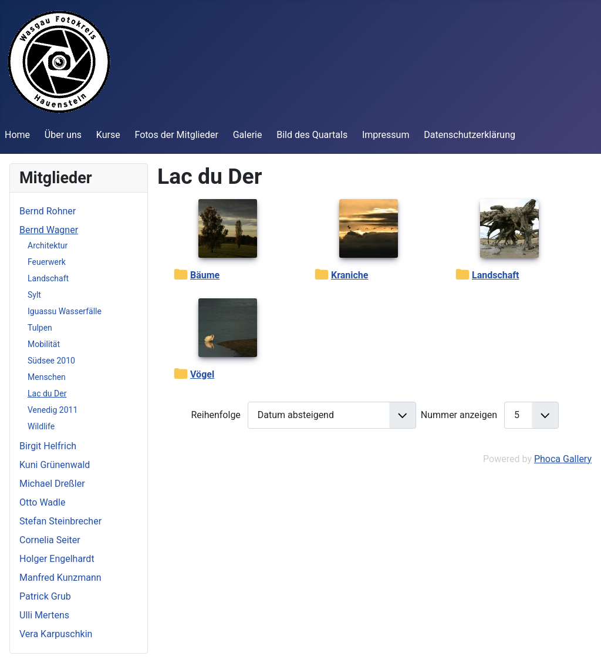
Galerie (247, 134)
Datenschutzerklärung (469, 134)
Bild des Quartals (311, 134)
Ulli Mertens (44, 615)
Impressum (386, 134)
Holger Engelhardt (56, 558)
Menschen (47, 377)
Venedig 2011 (52, 410)
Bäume (205, 275)
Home (17, 134)
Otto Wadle (42, 502)
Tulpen (40, 327)
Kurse (108, 134)
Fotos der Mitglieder (176, 134)
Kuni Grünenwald (54, 464)
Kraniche (349, 275)
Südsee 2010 (51, 360)
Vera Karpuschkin (55, 634)
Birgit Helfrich (47, 446)
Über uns (63, 134)
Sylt (34, 294)
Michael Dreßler (52, 483)
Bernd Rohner (47, 211)
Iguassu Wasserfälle (65, 311)
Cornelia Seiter (49, 540)
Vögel (202, 374)
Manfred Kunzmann (60, 577)
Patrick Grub (45, 596)
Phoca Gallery (563, 459)
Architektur (47, 245)
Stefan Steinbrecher (60, 521)
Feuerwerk (47, 262)
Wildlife (41, 426)
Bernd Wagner (48, 229)
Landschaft (48, 278)
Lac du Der (47, 393)
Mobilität (44, 344)
